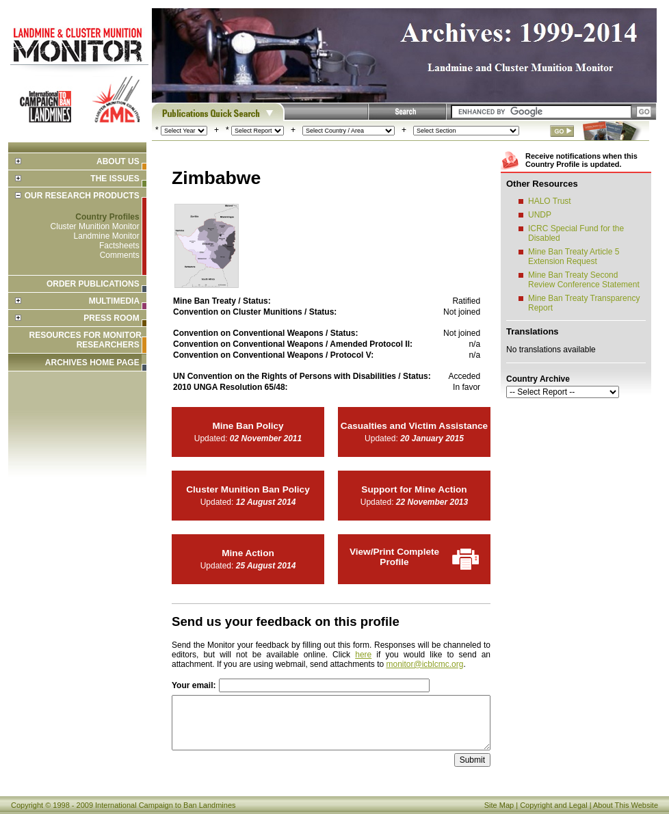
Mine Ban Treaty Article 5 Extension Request (573, 256)
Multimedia (114, 301)
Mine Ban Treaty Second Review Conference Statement (584, 279)
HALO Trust (549, 201)
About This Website (625, 805)
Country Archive (538, 379)
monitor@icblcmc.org (425, 664)
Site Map (499, 805)
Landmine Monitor (107, 236)
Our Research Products (82, 195)
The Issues (114, 178)
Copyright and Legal (553, 805)
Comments (120, 255)
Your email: (193, 685)
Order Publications (93, 284)
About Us (118, 161)
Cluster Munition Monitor (95, 226)
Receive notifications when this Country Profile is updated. (581, 160)
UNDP (539, 215)
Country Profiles (107, 217)
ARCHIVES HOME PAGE (92, 362)
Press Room (111, 318)
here (363, 654)
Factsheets (119, 245)
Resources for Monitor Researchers (85, 340)
